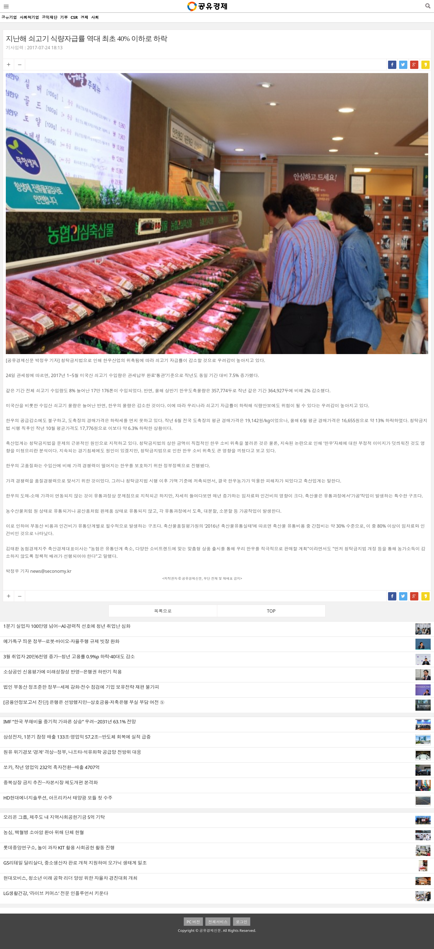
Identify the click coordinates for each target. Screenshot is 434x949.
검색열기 (428, 6)
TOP (271, 611)
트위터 (403, 64)
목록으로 (163, 611)
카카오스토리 (425, 64)
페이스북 (392, 64)
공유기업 (9, 17)
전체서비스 (218, 921)
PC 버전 (193, 921)
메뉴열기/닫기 (6, 6)
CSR (74, 17)
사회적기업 (29, 17)
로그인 (241, 921)
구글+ (414, 64)
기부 (64, 17)
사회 (95, 17)
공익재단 (49, 17)
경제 (84, 17)
